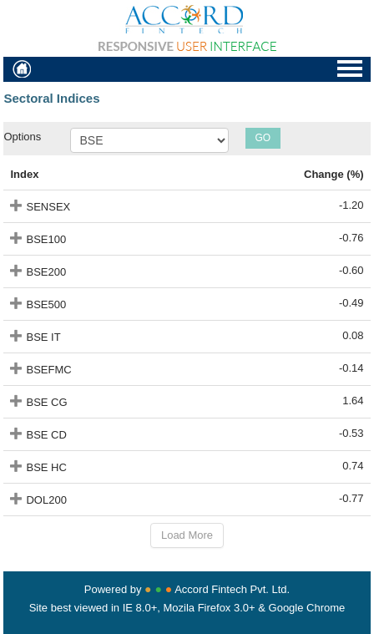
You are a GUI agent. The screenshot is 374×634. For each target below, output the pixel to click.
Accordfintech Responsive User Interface (187, 28)
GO (262, 138)
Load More (187, 535)
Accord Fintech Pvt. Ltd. (232, 589)
